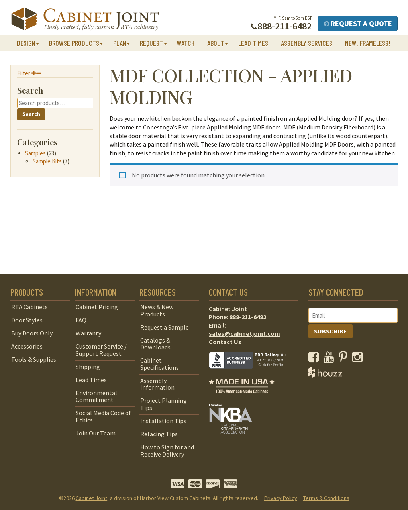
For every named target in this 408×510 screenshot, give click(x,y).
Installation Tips (163, 421)
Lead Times (253, 43)
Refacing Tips (159, 434)
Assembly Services (306, 43)
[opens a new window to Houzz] (325, 376)
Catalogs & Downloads (155, 343)
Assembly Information (157, 384)
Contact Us (225, 342)
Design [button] (26, 43)
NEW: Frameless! (367, 43)
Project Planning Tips (163, 404)
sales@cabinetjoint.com (244, 333)
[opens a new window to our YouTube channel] (330, 359)
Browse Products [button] (74, 43)
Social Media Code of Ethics (103, 416)
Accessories (27, 346)
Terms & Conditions (326, 498)
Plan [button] (119, 43)
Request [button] (151, 43)
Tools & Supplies (33, 359)
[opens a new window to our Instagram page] (359, 359)
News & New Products (156, 310)
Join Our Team (96, 433)
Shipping (88, 367)
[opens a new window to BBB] (252, 374)
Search (31, 114)
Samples (35, 153)
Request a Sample (164, 327)
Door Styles (27, 320)
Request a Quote (358, 23)
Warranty (88, 333)
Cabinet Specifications (159, 363)
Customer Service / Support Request (101, 349)
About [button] (215, 43)
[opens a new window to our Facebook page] (315, 359)
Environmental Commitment (96, 396)
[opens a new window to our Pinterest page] (345, 359)
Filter (29, 73)
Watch (185, 43)
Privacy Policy (280, 498)
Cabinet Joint (91, 498)
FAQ (81, 320)
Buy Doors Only (32, 333)
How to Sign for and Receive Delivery (167, 450)
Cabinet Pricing (97, 307)
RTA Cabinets (29, 307)
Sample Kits (47, 161)
